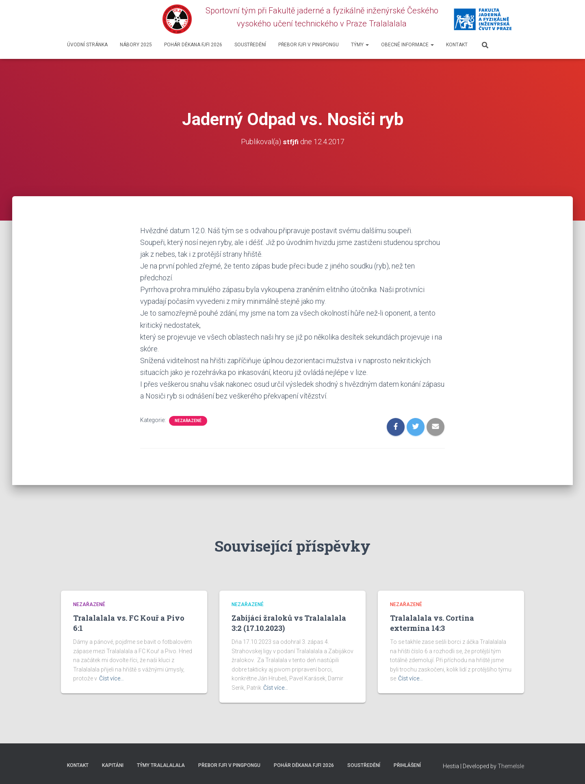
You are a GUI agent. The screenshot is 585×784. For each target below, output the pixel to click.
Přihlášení (407, 765)
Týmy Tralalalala (161, 765)
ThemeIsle (511, 766)
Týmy (360, 45)
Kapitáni (113, 765)
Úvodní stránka (87, 45)
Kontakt (457, 45)
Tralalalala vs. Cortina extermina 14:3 (432, 623)
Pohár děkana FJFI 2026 (193, 45)
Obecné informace (407, 45)
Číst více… (111, 678)
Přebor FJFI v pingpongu (308, 45)
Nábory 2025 (136, 45)
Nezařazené (188, 420)
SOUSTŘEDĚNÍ (250, 45)
